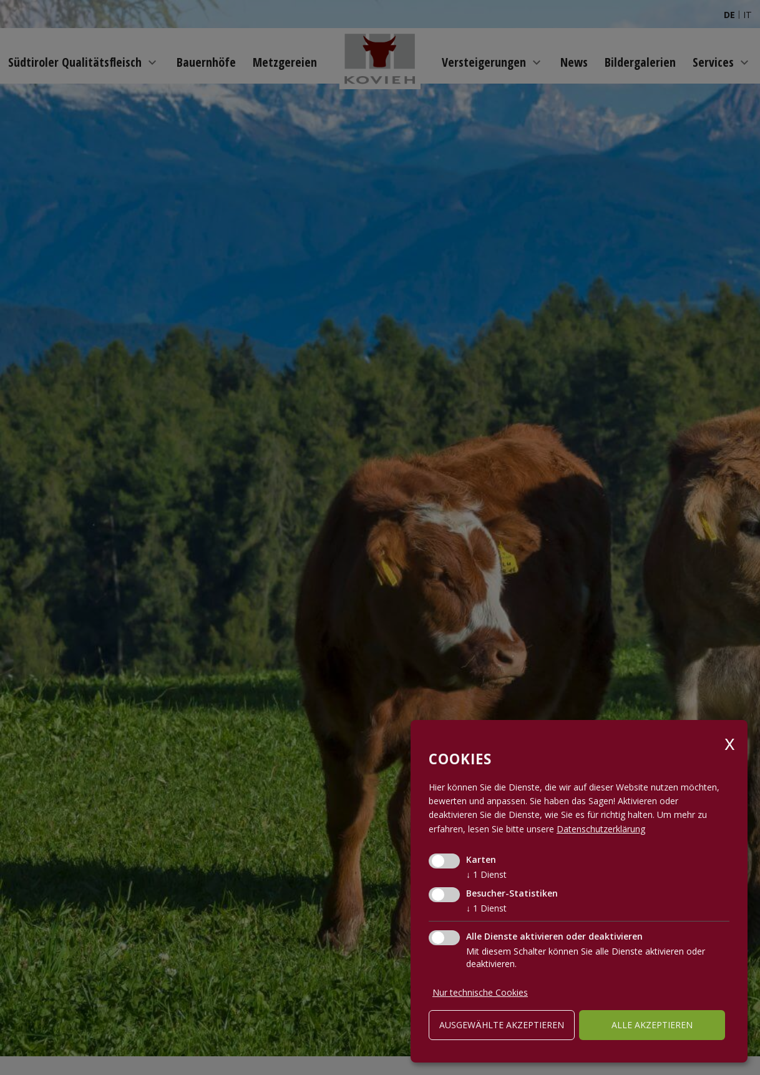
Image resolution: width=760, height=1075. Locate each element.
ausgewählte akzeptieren (501, 1025)
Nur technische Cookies (480, 992)
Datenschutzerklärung (601, 829)
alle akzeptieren (652, 1025)
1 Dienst (486, 874)
